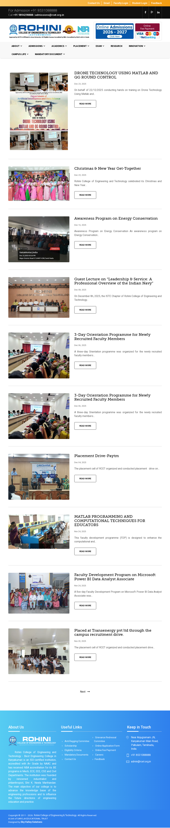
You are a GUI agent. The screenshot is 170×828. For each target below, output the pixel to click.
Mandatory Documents (76, 755)
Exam (99, 46)
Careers (98, 755)
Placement (80, 46)
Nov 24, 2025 (80, 532)
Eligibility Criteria (72, 750)
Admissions (36, 46)
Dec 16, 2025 (80, 225)
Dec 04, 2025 (80, 463)
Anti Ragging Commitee (76, 741)
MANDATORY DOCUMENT (48, 54)
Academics (58, 46)
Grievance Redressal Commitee (105, 739)
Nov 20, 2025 (80, 642)
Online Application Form (107, 746)
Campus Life (19, 54)
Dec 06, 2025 (80, 345)
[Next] (85, 692)
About (16, 46)
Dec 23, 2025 (80, 84)
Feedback (99, 760)
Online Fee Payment (105, 750)
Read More (85, 104)
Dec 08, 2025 (80, 290)
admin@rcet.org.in (141, 761)
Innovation (136, 46)
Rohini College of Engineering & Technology (55, 815)
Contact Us (70, 760)
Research (116, 46)
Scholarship (70, 746)
